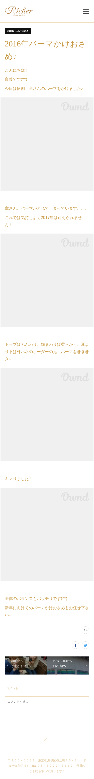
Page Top (47, 740)
